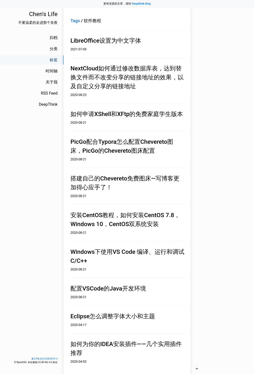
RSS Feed (49, 93)
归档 (54, 37)
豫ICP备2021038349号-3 (44, 358)
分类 (54, 48)
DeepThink (48, 104)
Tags (75, 20)
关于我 (52, 82)
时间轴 (52, 71)
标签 (54, 60)
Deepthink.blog (141, 3)
